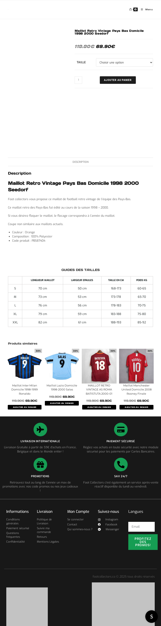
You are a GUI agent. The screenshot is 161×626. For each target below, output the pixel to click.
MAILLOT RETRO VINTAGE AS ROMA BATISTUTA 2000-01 (99, 389)
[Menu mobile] (145, 9)
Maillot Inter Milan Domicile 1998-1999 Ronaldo (24, 389)
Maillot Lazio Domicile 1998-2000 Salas (62, 387)
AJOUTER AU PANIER (24, 407)
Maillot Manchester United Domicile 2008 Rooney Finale (136, 389)
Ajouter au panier (118, 80)
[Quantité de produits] (78, 80)
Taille (81, 62)
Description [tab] (81, 162)
